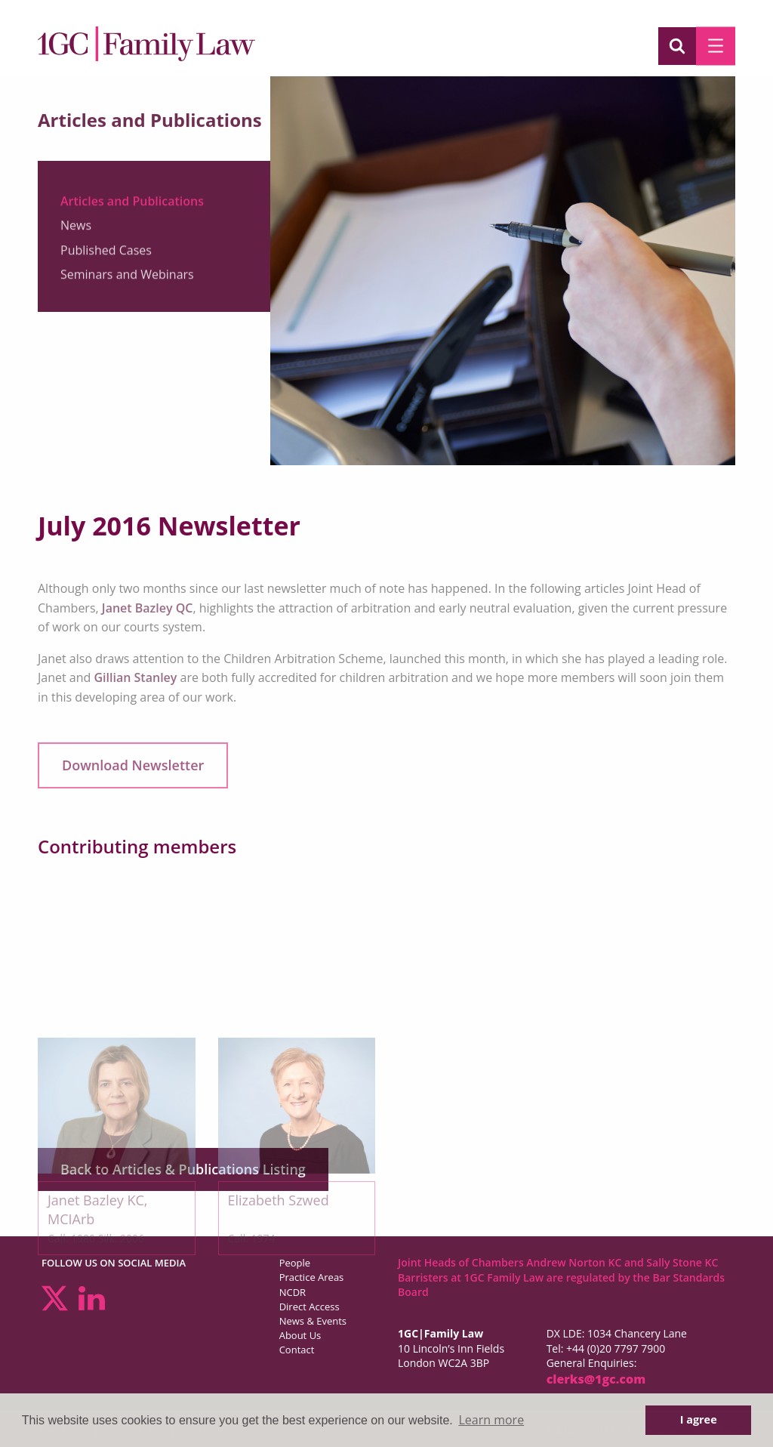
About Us (300, 1335)
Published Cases (106, 256)
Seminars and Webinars (127, 280)
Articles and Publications (132, 207)
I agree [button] (698, 1419)
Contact (297, 1349)
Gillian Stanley (135, 677)
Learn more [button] (491, 1420)
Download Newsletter (133, 765)
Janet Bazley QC (147, 608)
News (75, 231)
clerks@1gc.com (596, 1379)
